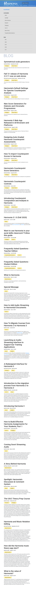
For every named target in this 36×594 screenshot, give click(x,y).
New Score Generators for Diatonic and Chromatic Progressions (15, 106)
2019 (6, 44)
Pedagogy (6, 25)
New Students (6, 5)
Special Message (11, 287)
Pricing (21, 5)
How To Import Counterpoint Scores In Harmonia (16, 155)
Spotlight (6, 17)
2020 (6, 42)
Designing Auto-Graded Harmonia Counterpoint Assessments (14, 139)
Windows (18, 224)
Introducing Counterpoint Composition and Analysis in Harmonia (16, 200)
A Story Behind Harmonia (15, 464)
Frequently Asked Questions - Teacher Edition (16, 249)
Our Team (17, 5)
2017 (6, 49)
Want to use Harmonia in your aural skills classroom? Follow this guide (17, 233)
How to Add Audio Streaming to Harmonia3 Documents (16, 306)
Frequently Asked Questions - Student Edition (16, 263)
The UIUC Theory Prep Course (17, 498)
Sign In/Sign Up (25, 3)
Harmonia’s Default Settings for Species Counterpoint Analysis (16, 90)
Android (22, 224)
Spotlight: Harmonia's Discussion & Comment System (14, 481)
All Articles (6, 9)
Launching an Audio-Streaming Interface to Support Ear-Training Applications (14, 343)
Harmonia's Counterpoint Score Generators (14, 169)
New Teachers (12, 5)
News (6, 15)
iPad (15, 224)
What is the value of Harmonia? (12, 572)
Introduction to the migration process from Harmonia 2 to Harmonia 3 (16, 385)
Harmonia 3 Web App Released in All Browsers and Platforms (16, 122)
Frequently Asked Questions (10, 255)
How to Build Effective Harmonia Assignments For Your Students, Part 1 (16, 424)
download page (19, 332)
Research (6, 22)
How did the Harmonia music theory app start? (16, 547)
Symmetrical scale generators (17, 62)
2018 (6, 47)
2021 (6, 39)
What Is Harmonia (11, 275)
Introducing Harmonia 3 (14, 406)
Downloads (25, 5)
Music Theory (7, 30)
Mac (13, 224)
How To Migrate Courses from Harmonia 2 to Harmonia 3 (17, 324)
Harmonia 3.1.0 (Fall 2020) (15, 217)
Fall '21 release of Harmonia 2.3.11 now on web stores (16, 75)
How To (13, 239)
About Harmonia (8, 20)
